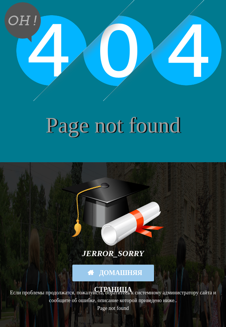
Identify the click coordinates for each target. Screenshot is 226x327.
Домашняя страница (118, 275)
